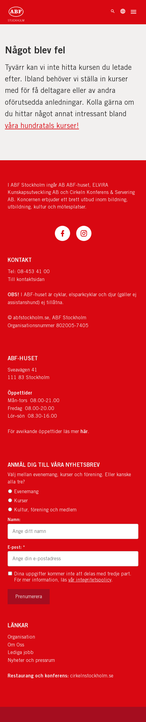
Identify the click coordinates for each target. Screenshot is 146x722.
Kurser (18, 500)
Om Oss (16, 645)
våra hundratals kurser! (42, 125)
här (84, 431)
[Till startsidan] (16, 12)
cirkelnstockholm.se (91, 676)
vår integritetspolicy (89, 580)
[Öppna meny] (133, 12)
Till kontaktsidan (26, 279)
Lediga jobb (21, 652)
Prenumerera (28, 596)
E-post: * (16, 547)
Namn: (14, 519)
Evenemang (23, 491)
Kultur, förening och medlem (42, 510)
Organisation (21, 637)
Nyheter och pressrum (31, 660)
